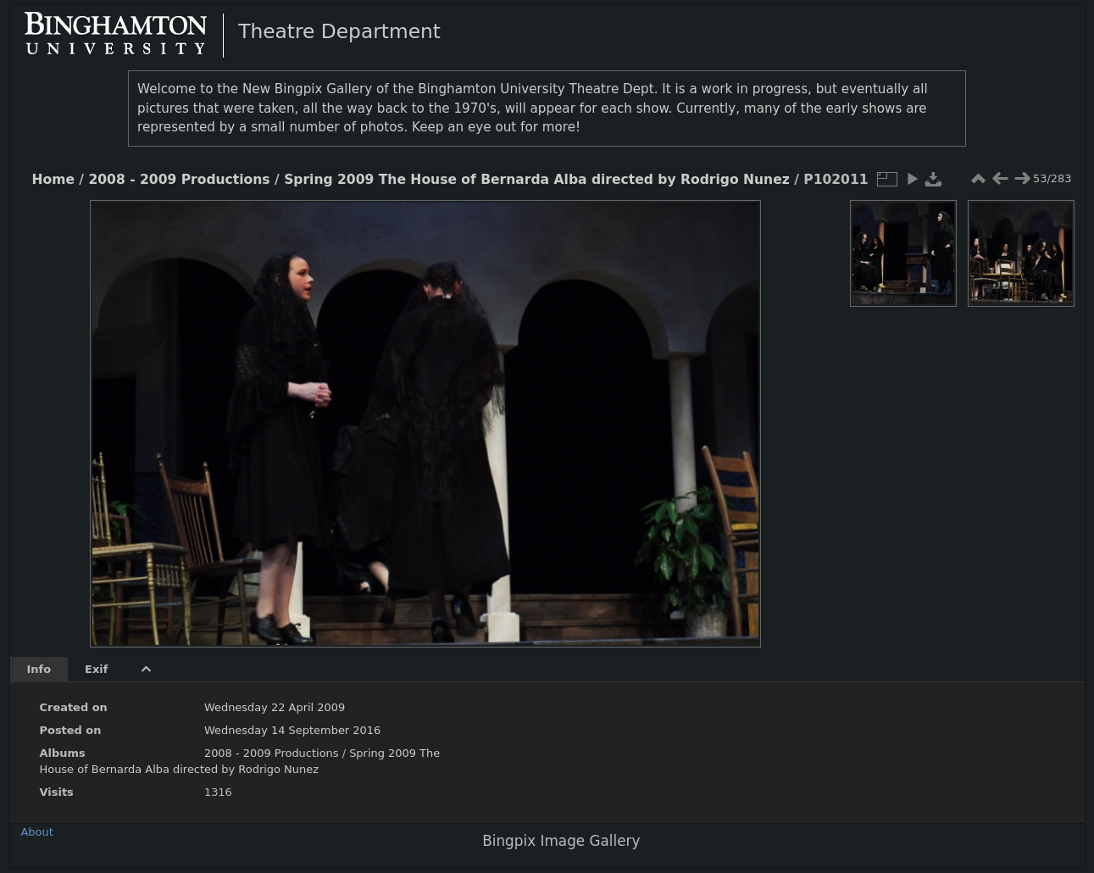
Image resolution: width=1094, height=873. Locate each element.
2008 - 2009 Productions (178, 179)
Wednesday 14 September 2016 (292, 730)
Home (53, 179)
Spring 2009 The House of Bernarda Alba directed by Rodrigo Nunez (537, 179)
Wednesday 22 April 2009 (274, 707)
